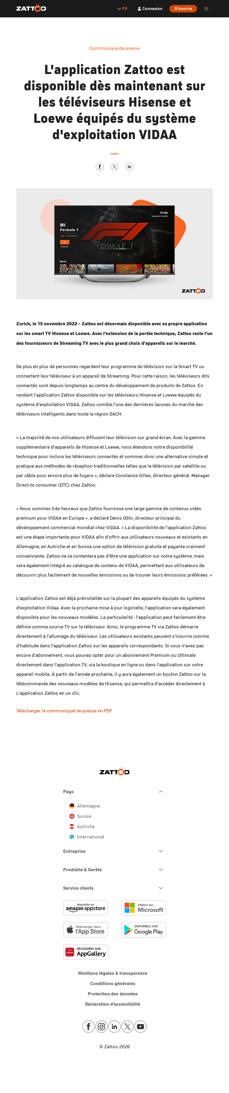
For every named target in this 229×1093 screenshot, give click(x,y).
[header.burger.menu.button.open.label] (206, 8)
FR (122, 8)
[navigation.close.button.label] (114, 791)
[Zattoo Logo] (31, 8)
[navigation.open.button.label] (114, 851)
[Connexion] (150, 8)
